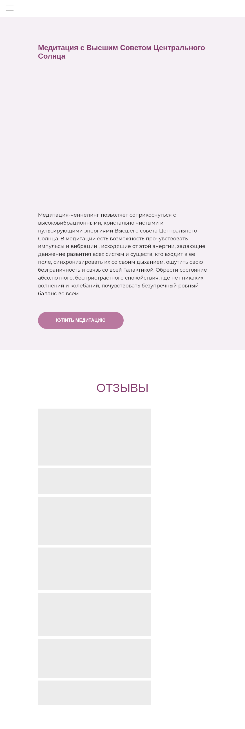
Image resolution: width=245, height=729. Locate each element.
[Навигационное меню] (10, 8)
